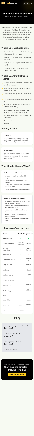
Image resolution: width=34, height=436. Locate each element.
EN (26, 3)
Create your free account (17, 374)
